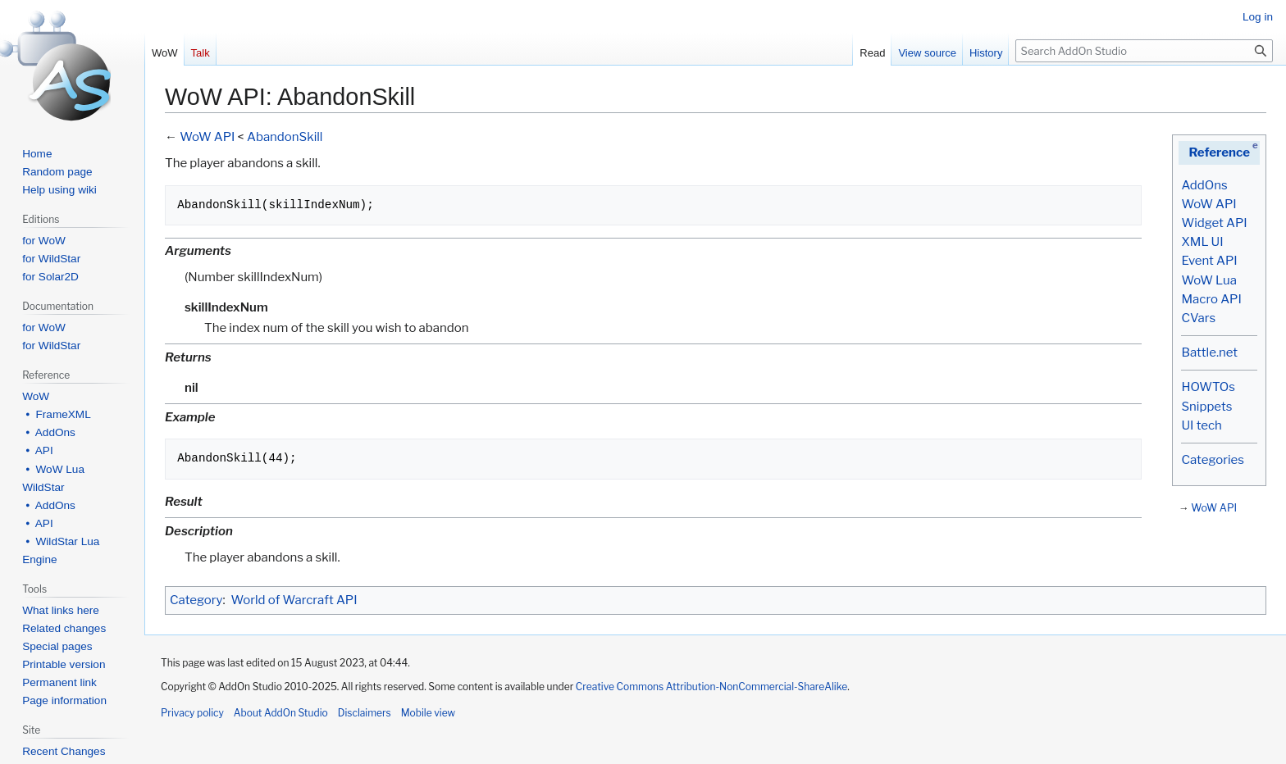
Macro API (1211, 299)
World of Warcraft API (294, 600)
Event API (1209, 260)
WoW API (1208, 204)
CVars (1198, 318)
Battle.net (1209, 352)
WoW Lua (1209, 280)
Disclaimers (364, 713)
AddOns (1204, 185)
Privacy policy (192, 713)
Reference (1219, 152)
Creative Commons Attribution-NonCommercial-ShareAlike (711, 686)
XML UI (1202, 241)
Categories (1212, 459)
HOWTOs (1207, 387)
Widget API (1214, 223)
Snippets (1206, 406)
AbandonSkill (284, 137)
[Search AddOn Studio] (1144, 50)
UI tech (1201, 425)
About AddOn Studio (281, 713)
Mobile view (428, 713)
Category (196, 600)
